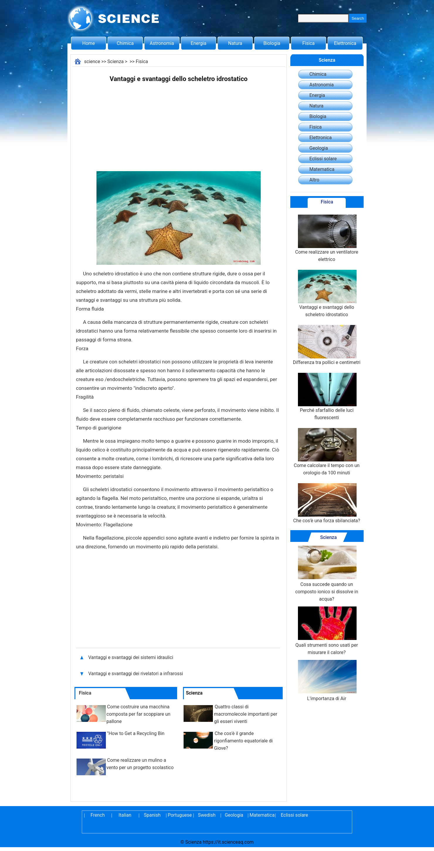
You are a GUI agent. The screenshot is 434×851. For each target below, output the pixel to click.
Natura (235, 43)
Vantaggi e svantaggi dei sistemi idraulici (131, 657)
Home (88, 43)
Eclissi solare (323, 158)
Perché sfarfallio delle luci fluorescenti (326, 396)
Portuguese (179, 815)
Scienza (115, 61)
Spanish (152, 815)
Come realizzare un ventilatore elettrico (326, 238)
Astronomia (162, 43)
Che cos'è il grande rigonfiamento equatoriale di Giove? (243, 741)
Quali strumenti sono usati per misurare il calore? (326, 630)
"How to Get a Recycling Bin (136, 733)
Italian (124, 815)
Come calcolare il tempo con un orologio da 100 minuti (327, 452)
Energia (198, 43)
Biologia (271, 43)
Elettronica (345, 43)
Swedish (207, 815)
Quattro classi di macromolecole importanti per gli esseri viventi (245, 714)
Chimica (125, 43)
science (92, 61)
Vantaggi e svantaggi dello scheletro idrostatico (326, 293)
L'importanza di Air (326, 680)
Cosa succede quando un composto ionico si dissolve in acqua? (326, 574)
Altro (314, 180)
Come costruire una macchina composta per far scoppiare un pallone (138, 714)
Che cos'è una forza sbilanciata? (326, 503)
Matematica (321, 169)
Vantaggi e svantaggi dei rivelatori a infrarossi (136, 673)
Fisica (308, 43)
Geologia (318, 148)
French (98, 815)
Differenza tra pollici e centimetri (326, 345)
